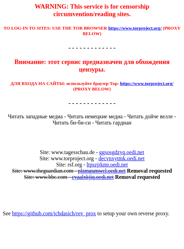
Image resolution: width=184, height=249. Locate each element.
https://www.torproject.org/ (135, 28)
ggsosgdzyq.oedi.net (121, 152)
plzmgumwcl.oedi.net (102, 171)
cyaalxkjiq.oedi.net (93, 177)
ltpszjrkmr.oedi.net (107, 164)
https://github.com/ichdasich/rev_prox (54, 213)
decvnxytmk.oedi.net (121, 158)
